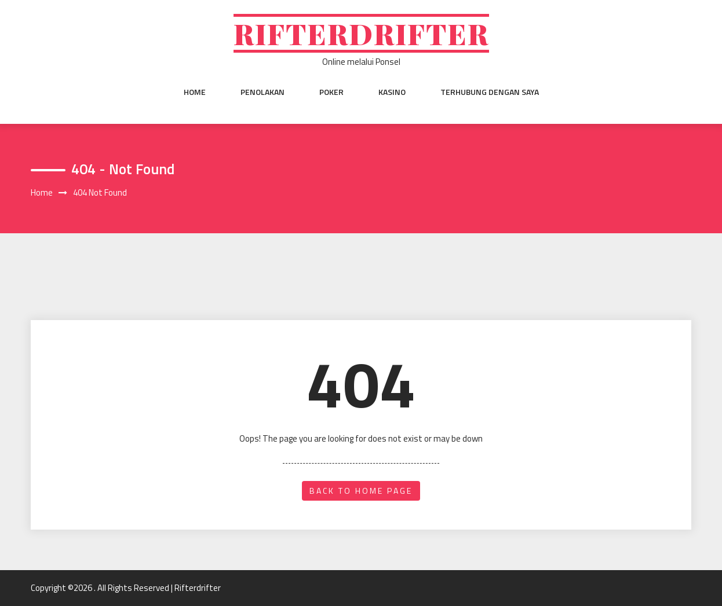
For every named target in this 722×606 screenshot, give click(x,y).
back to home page (361, 490)
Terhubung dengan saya (489, 92)
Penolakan (262, 92)
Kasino (392, 92)
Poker (331, 92)
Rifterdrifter (361, 33)
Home (195, 92)
